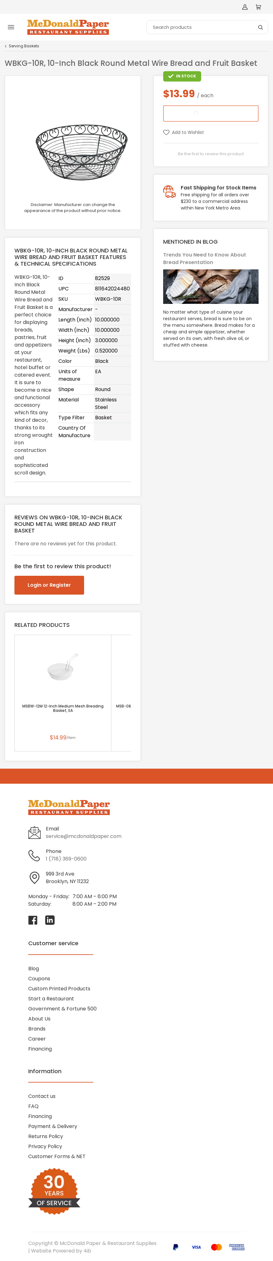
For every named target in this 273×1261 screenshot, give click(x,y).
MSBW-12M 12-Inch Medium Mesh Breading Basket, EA (63, 708)
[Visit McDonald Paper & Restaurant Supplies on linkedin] (50, 920)
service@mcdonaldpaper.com (83, 836)
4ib (87, 1250)
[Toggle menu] (11, 27)
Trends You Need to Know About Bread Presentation (204, 258)
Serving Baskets (24, 46)
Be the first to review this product (211, 154)
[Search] (207, 27)
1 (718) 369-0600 (66, 858)
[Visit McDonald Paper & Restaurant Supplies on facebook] (33, 920)
